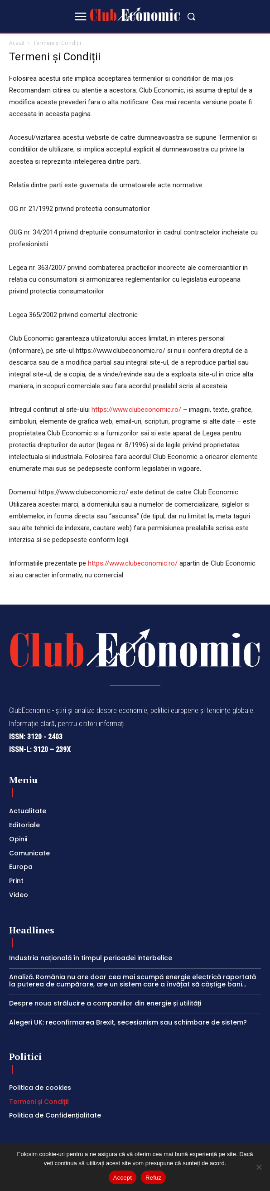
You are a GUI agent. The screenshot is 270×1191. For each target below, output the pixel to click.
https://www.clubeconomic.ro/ (137, 409)
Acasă (16, 43)
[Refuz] (258, 1166)
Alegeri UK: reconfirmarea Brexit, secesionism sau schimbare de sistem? (128, 1022)
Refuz (153, 1177)
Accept (122, 1177)
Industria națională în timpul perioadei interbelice (90, 957)
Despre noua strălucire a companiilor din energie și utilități (107, 1003)
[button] (191, 16)
